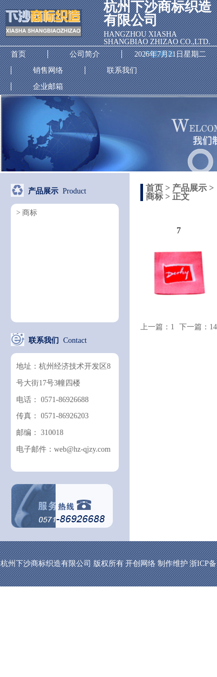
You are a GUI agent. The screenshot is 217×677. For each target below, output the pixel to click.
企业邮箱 (48, 86)
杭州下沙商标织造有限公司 (43, 23)
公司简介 (85, 54)
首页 (18, 54)
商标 (154, 196)
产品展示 (189, 187)
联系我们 (122, 70)
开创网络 (140, 563)
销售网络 (48, 70)
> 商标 (26, 213)
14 (213, 327)
